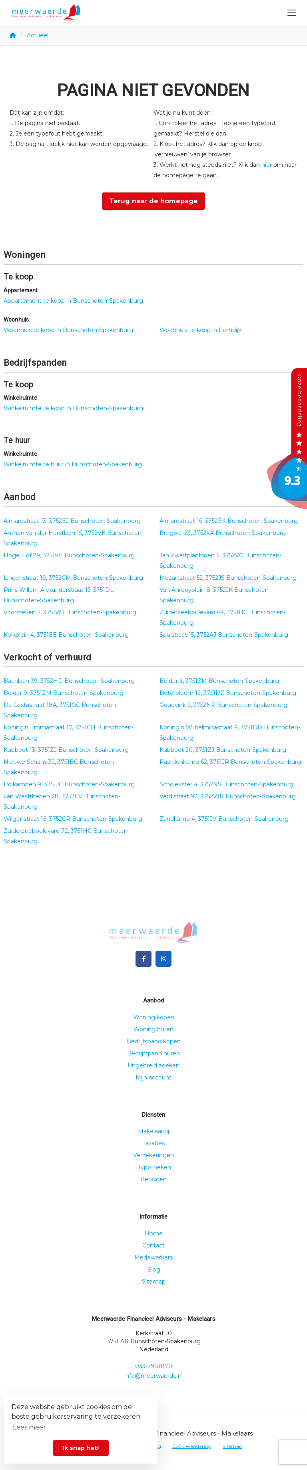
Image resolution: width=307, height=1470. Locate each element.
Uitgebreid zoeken (153, 1065)
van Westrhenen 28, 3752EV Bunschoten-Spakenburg (62, 801)
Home (154, 1233)
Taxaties (153, 1143)
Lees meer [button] (29, 1427)
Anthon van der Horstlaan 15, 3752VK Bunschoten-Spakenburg (74, 538)
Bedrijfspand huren (153, 1053)
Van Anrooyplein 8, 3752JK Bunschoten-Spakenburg (215, 595)
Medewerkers (153, 1257)
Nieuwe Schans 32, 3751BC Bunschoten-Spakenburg (60, 767)
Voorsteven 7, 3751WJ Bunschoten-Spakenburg (70, 612)
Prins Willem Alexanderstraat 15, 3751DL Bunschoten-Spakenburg (59, 595)
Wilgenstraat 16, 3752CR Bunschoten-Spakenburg (73, 818)
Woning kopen (153, 1017)
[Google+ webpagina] (163, 959)
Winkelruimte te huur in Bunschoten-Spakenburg (73, 464)
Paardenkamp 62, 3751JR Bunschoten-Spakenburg (230, 761)
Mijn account (153, 1077)
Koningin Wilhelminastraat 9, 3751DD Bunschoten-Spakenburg (229, 732)
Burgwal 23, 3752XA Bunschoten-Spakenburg (222, 533)
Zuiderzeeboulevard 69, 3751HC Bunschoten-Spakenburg (222, 617)
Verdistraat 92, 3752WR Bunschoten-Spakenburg (227, 796)
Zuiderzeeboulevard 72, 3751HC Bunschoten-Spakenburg (67, 836)
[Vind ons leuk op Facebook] (144, 959)
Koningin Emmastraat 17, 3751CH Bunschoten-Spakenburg (69, 732)
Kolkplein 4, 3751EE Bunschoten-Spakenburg (66, 634)
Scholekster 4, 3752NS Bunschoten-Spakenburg (226, 784)
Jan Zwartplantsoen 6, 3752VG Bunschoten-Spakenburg (220, 560)
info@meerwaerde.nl (153, 1375)
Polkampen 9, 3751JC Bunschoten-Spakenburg (69, 784)
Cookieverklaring (191, 1446)
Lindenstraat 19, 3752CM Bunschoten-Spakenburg (73, 577)
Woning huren (153, 1029)
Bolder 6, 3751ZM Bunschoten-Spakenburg (219, 680)
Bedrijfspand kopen (154, 1041)
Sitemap (153, 1281)
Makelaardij (153, 1131)
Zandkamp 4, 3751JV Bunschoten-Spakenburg (224, 818)
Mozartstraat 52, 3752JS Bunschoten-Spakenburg (228, 577)
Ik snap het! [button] (81, 1448)
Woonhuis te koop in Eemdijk (200, 330)
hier (266, 164)
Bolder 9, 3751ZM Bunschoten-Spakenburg (64, 693)
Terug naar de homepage (153, 201)
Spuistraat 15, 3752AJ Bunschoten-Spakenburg (223, 634)
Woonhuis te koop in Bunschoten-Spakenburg (68, 330)
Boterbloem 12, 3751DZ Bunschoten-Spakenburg (227, 693)
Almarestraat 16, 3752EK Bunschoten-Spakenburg (228, 520)
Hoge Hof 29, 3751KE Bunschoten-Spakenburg (69, 555)
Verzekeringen (153, 1155)
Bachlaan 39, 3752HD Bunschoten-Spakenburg (69, 680)
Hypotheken (153, 1167)
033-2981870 (153, 1366)
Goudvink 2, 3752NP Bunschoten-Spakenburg (223, 705)
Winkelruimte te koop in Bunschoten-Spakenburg (73, 408)
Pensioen (153, 1179)
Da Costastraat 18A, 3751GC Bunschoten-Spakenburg (61, 710)
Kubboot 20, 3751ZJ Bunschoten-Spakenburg (222, 749)
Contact (153, 1245)
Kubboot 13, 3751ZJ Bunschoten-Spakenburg (66, 749)
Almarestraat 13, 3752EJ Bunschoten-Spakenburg (72, 520)
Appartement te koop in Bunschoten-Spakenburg (73, 300)
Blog (153, 1269)
